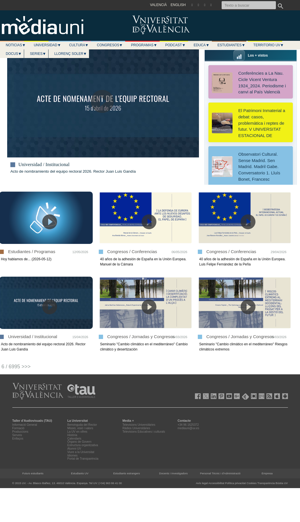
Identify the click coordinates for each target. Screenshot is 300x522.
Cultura (79, 45)
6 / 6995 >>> (16, 366)
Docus (14, 53)
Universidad (47, 45)
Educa (201, 45)
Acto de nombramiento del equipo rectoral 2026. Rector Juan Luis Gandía (73, 171)
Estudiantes (231, 45)
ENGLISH (178, 5)
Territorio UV (268, 45)
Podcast (175, 45)
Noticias (16, 45)
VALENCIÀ (158, 5)
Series (38, 53)
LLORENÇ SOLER (70, 53)
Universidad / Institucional (43, 164)
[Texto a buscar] (249, 5)
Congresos (110, 45)
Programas (144, 45)
